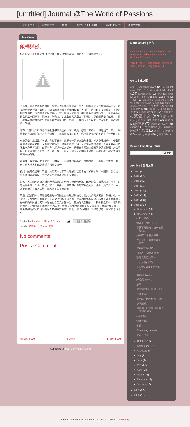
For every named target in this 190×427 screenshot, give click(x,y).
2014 (137, 185)
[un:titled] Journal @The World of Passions (85, 14)
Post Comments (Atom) (78, 348)
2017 (137, 171)
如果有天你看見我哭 (147, 235)
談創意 (142, 120)
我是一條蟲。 (143, 218)
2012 (137, 195)
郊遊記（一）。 (145, 279)
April (140, 369)
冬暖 (138, 325)
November (143, 214)
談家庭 (139, 123)
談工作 (164, 123)
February (142, 379)
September (143, 346)
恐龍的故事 (134, 25)
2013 (137, 190)
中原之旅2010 (145, 103)
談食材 (138, 134)
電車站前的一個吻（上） (149, 298)
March (141, 374)
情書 (64, 25)
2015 (137, 181)
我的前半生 (48, 25)
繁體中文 (33, 226)
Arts (132, 87)
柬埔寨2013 (144, 112)
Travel (133, 99)
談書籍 (169, 127)
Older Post (114, 339)
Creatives (150, 90)
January (141, 384)
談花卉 (157, 130)
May (139, 365)
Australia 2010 (147, 86)
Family (159, 94)
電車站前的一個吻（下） (149, 289)
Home (71, 339)
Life (155, 96)
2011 (137, 200)
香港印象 (163, 134)
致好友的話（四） (146, 248)
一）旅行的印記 (145, 262)
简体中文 (168, 112)
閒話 (50, 226)
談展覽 (154, 124)
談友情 (155, 120)
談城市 (169, 120)
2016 (137, 176)
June (140, 360)
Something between (147, 330)
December (143, 209)
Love (166, 97)
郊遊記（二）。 (145, 274)
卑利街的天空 (113, 25)
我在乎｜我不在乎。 (147, 222)
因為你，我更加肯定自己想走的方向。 (149, 310)
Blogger (126, 419)
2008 (137, 395)
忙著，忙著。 (143, 335)
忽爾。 (140, 284)
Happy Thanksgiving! (147, 252)
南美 (167, 105)
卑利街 (155, 105)
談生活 (140, 130)
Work (132, 103)
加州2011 (159, 103)
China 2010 (135, 90)
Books (166, 87)
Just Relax (140, 96)
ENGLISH (166, 90)
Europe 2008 (144, 93)
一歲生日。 (142, 293)
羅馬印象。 (142, 315)
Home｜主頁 (28, 25)
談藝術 (169, 130)
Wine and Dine (162, 100)
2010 (137, 204)
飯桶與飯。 (142, 320)
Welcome (147, 100)
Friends (169, 94)
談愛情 (134, 127)
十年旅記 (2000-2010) (86, 25)
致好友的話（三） (146, 257)
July (139, 355)
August (141, 350)
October (141, 341)
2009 (137, 390)
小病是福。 (142, 303)
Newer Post (27, 339)
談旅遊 (152, 127)
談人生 (43, 226)
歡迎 (156, 112)
